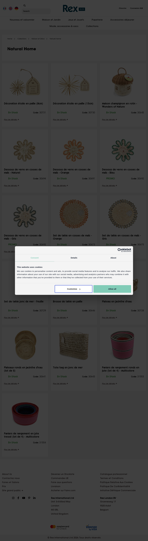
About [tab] (113, 257)
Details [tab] (74, 257)
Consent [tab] (35, 257)
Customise (73, 289)
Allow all (112, 289)
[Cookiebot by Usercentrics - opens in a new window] (119, 250)
